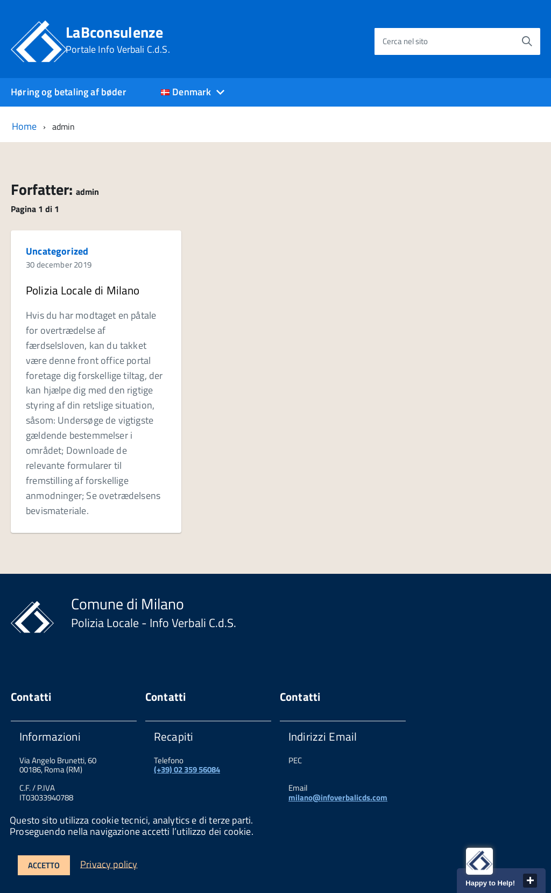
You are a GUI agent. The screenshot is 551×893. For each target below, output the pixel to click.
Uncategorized (57, 251)
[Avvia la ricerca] (526, 41)
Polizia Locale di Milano (83, 290)
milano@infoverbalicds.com (337, 797)
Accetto (44, 865)
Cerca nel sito (405, 41)
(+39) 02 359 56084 (187, 769)
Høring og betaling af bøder (68, 92)
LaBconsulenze (118, 40)
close (530, 881)
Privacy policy (109, 863)
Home (24, 126)
